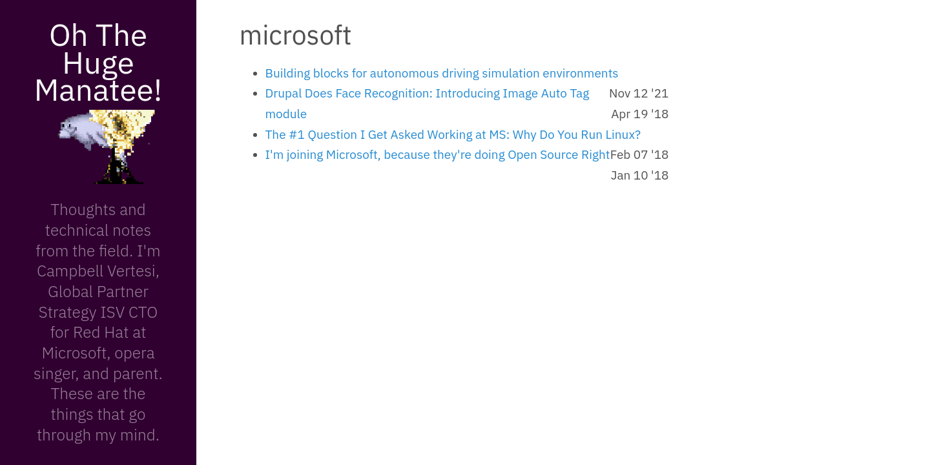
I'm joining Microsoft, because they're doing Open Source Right (437, 154)
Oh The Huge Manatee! (98, 61)
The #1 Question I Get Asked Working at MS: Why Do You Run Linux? (453, 134)
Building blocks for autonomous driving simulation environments (442, 73)
